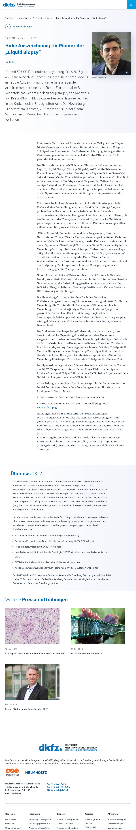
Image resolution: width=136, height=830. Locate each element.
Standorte (9, 823)
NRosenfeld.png (47, 407)
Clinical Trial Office (65, 823)
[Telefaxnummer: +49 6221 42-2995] (58, 787)
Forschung (34, 814)
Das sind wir (10, 819)
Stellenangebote (92, 819)
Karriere (89, 814)
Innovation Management (67, 819)
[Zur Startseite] (19, 5)
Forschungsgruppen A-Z (39, 823)
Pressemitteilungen (117, 819)
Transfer (61, 814)
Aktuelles (113, 814)
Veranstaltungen (115, 823)
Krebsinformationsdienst (68, 827)
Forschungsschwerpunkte (40, 819)
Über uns (10, 814)
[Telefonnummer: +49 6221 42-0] (58, 783)
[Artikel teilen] (10, 62)
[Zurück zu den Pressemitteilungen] (18, 26)
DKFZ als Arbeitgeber (90, 825)
